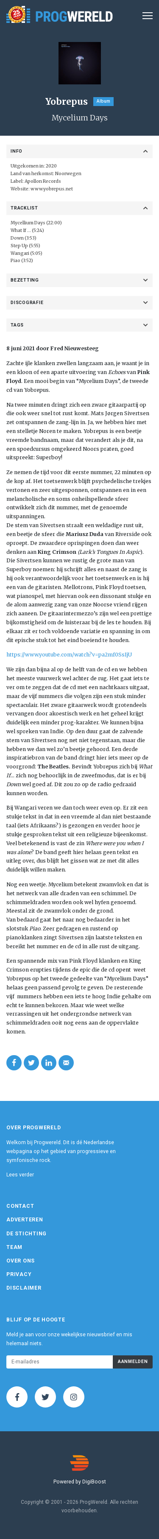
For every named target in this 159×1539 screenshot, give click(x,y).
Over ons (20, 1261)
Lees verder (20, 1175)
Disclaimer (24, 1288)
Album (103, 101)
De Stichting (26, 1234)
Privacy (18, 1274)
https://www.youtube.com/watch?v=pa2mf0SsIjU (69, 654)
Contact (20, 1206)
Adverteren (24, 1220)
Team (14, 1247)
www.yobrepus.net (52, 189)
